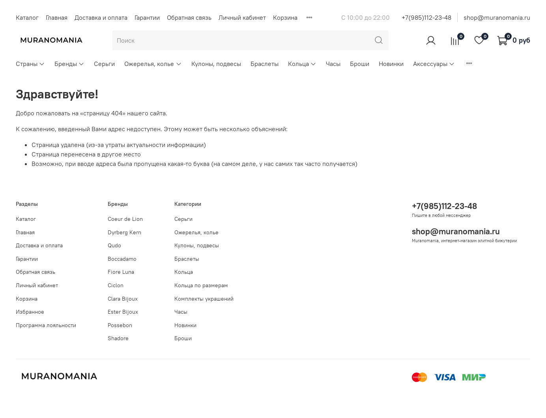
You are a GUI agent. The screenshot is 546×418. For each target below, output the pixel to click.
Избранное (30, 311)
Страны (30, 64)
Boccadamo (122, 258)
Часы (333, 64)
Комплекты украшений (204, 298)
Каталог (27, 17)
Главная (56, 17)
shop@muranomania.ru (497, 17)
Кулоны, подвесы (216, 64)
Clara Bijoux (123, 298)
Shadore (118, 338)
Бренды (69, 64)
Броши (359, 64)
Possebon (120, 325)
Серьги (104, 64)
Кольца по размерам (201, 285)
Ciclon (115, 285)
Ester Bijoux (123, 311)
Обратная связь (189, 17)
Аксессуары (434, 64)
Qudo (114, 245)
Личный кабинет (242, 17)
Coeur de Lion (125, 218)
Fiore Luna (121, 271)
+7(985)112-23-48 (426, 17)
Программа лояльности (46, 325)
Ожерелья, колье (152, 64)
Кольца (302, 64)
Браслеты (265, 64)
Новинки (391, 64)
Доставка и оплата (101, 17)
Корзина (285, 17)
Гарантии (147, 17)
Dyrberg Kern (124, 232)
